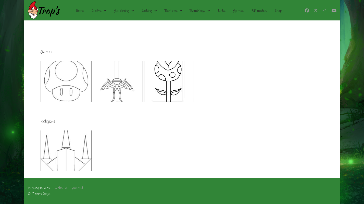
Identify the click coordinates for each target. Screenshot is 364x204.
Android (77, 188)
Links (221, 10)
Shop (278, 10)
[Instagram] (324, 10)
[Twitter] (316, 10)
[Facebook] (307, 10)
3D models (259, 10)
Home (80, 10)
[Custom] (333, 10)
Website (61, 188)
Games (238, 10)
